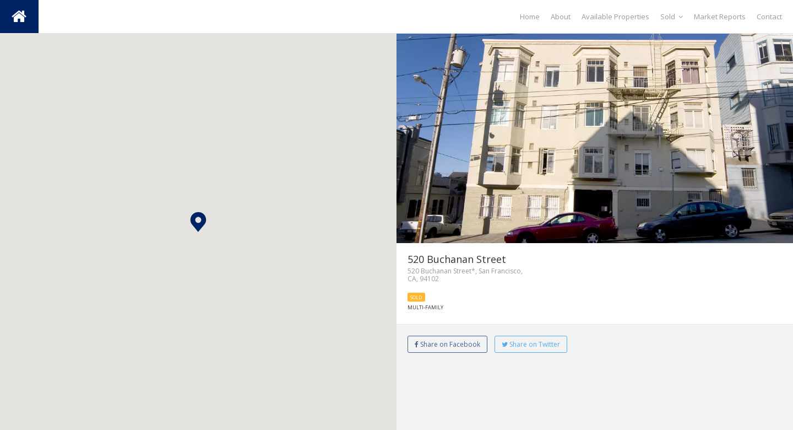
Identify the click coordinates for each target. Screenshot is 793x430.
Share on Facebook (447, 344)
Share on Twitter (531, 344)
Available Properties (615, 17)
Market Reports (720, 17)
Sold (671, 17)
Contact (769, 17)
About (561, 17)
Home (530, 17)
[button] (198, 222)
